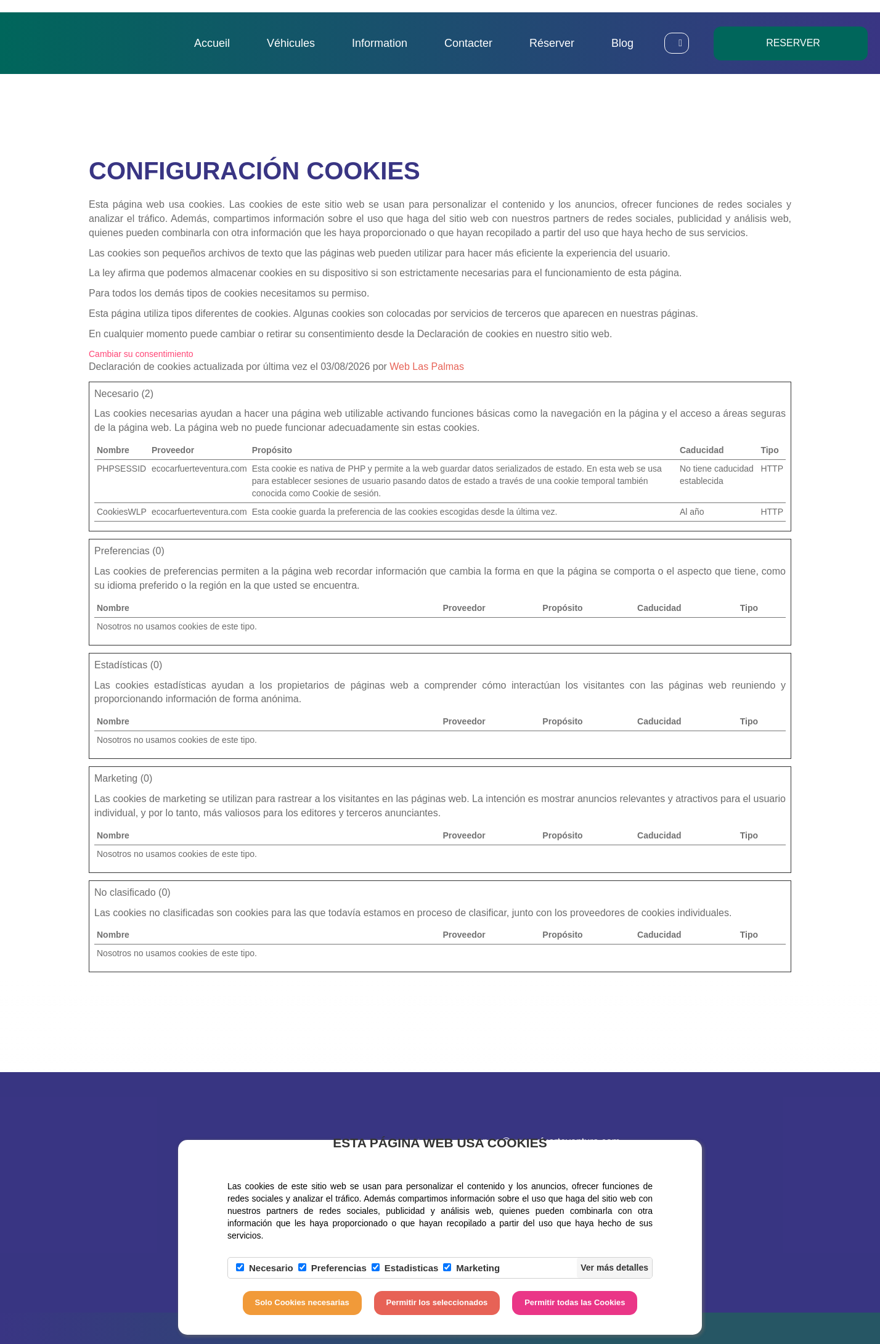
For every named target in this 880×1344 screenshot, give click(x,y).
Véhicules (291, 43)
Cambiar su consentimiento (141, 354)
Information (379, 43)
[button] (676, 43)
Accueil (212, 43)
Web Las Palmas (426, 366)
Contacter (468, 43)
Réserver (551, 43)
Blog (622, 43)
